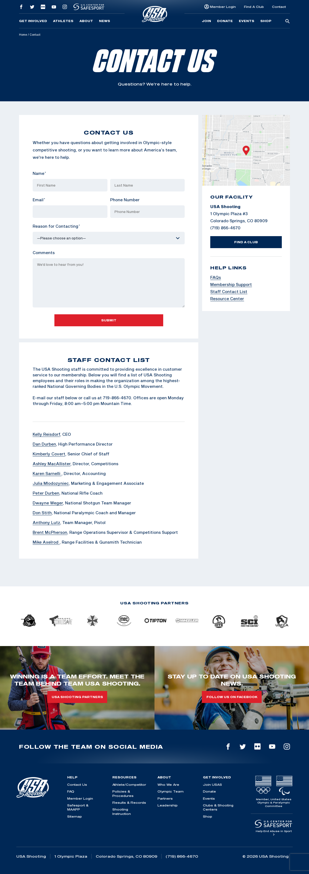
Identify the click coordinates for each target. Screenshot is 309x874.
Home (23, 34)
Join (206, 21)
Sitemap (74, 816)
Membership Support (231, 284)
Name (39, 173)
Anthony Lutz (46, 522)
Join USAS (212, 784)
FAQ (70, 791)
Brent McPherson (50, 532)
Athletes (63, 21)
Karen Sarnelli (47, 473)
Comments (44, 252)
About (86, 21)
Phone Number (125, 199)
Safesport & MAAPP (77, 807)
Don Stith (42, 512)
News (104, 21)
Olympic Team (170, 791)
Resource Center (227, 298)
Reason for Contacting (56, 226)
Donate (225, 21)
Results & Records (129, 802)
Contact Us (77, 784)
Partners (165, 798)
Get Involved (33, 21)
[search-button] (287, 21)
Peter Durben (46, 493)
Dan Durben (44, 443)
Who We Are (168, 784)
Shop (265, 21)
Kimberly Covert (49, 453)
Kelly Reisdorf (46, 434)
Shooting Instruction (121, 811)
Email (39, 199)
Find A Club (254, 6)
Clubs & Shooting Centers (218, 807)
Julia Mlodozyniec (51, 483)
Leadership (167, 805)
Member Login (223, 7)
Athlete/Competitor (129, 784)
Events (246, 21)
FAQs (215, 277)
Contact (279, 6)
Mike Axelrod (46, 542)
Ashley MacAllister (51, 463)
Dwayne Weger (48, 502)
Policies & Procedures (123, 793)
